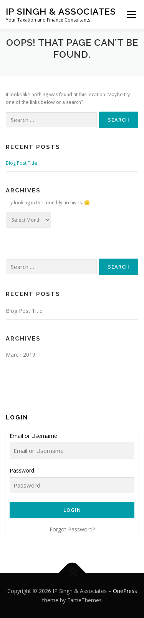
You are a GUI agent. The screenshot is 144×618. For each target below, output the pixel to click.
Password (22, 470)
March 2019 (20, 354)
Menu (131, 14)
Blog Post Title (21, 163)
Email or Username (33, 435)
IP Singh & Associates (61, 11)
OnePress (125, 591)
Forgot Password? (72, 529)
